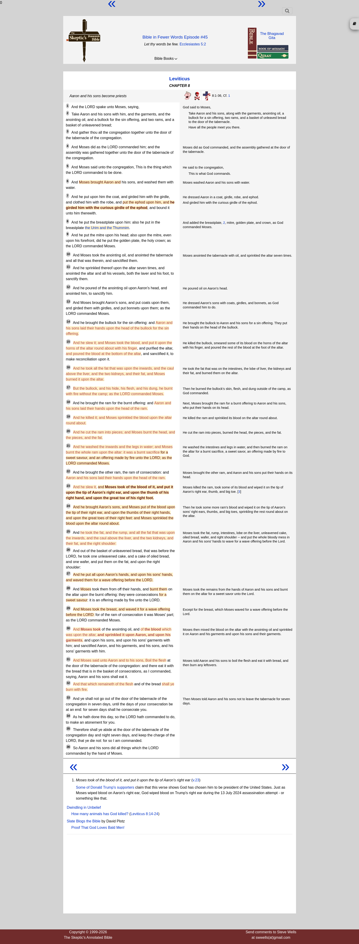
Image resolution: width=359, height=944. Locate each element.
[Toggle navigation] (287, 10)
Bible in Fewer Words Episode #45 (175, 37)
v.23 (196, 780)
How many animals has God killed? (99, 814)
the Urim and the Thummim (107, 228)
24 (68, 506)
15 (68, 341)
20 (68, 431)
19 (68, 416)
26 (68, 549)
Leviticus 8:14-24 (144, 814)
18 (68, 402)
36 (68, 746)
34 (68, 715)
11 (68, 267)
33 (68, 697)
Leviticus (179, 78)
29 (68, 608)
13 (68, 301)
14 (68, 321)
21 (68, 445)
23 (68, 486)
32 (68, 683)
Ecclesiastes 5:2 (193, 44)
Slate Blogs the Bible (84, 821)
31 (68, 659)
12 (68, 287)
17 (68, 387)
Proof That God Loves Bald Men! (98, 827)
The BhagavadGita (272, 36)
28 (68, 588)
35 (68, 728)
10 (68, 254)
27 (68, 573)
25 (68, 531)
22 (68, 471)
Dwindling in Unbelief (84, 807)
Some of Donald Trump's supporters (105, 787)
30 (68, 628)
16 (68, 367)
